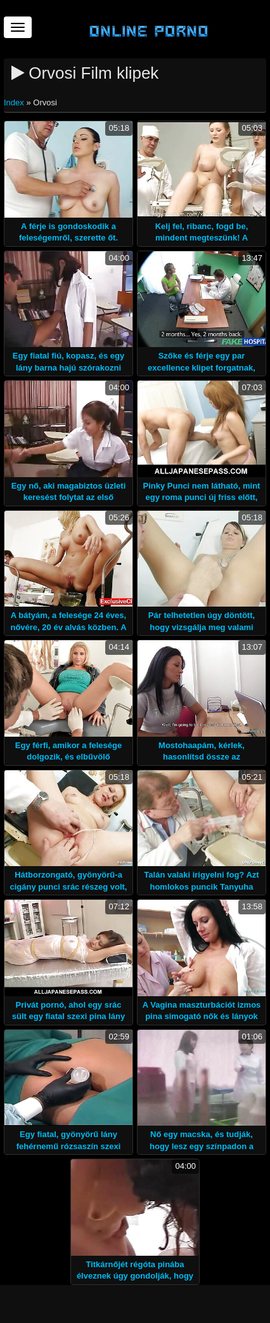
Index (15, 102)
